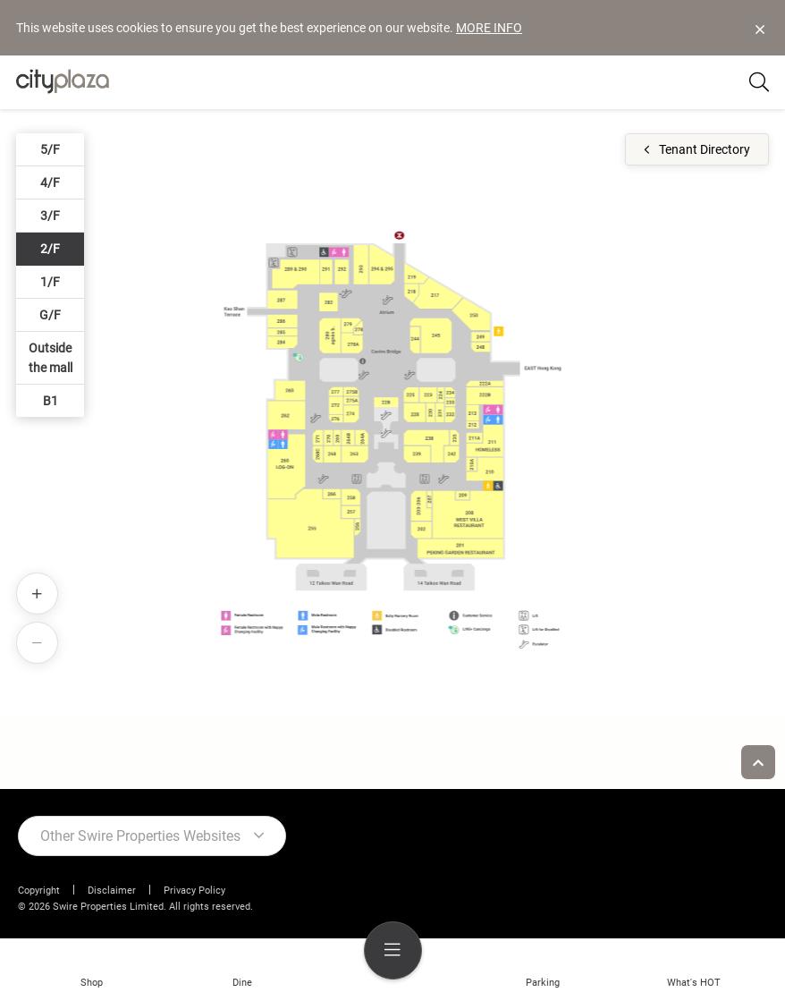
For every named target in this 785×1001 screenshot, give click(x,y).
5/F (50, 149)
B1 (50, 401)
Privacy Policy (194, 890)
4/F (50, 182)
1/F (50, 282)
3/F (50, 215)
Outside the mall (50, 358)
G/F (50, 315)
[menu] (393, 950)
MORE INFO (489, 28)
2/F (50, 249)
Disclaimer (112, 890)
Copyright (39, 890)
